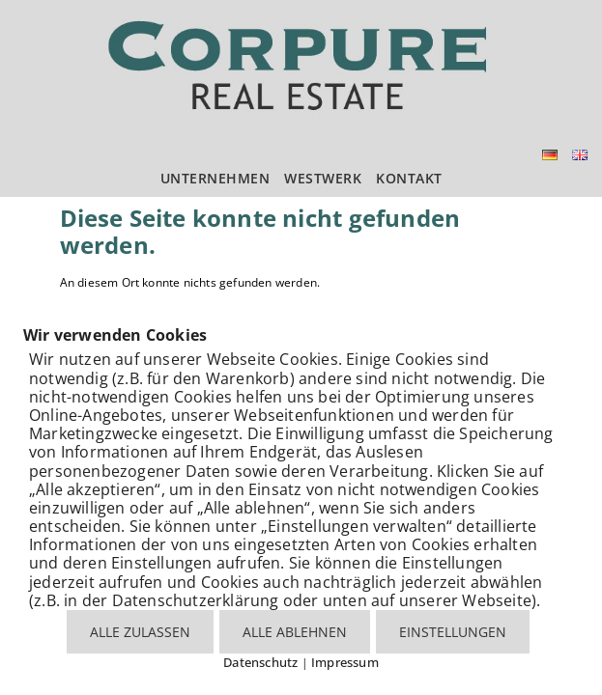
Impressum (345, 662)
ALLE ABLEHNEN (295, 632)
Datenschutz (260, 662)
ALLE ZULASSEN (140, 632)
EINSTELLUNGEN (452, 632)
